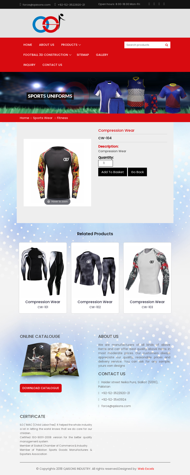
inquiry (29, 65)
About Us (46, 45)
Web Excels (146, 469)
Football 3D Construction (45, 55)
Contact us (52, 65)
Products (69, 45)
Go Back (137, 172)
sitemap (83, 55)
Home (27, 45)
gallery (102, 55)
